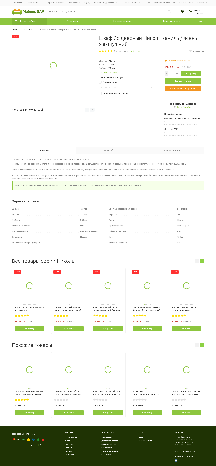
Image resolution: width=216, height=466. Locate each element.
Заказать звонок (180, 3)
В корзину (191, 73)
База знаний (106, 455)
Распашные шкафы (39, 30)
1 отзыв (117, 51)
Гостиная (69, 444)
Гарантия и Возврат (56, 3)
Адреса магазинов (109, 451)
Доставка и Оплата (35, 3)
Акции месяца (71, 437)
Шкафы (25, 30)
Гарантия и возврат (172, 21)
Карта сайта (44, 445)
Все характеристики (108, 72)
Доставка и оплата (122, 21)
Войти (191, 3)
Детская (68, 451)
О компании (17, 3)
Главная (15, 30)
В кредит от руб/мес (183, 88)
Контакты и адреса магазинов (107, 3)
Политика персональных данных (24, 445)
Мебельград (135, 51)
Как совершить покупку (79, 3)
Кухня (67, 441)
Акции (140, 437)
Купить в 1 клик (183, 81)
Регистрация (201, 3)
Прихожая (69, 455)
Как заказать (107, 448)
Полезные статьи (132, 3)
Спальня (68, 448)
